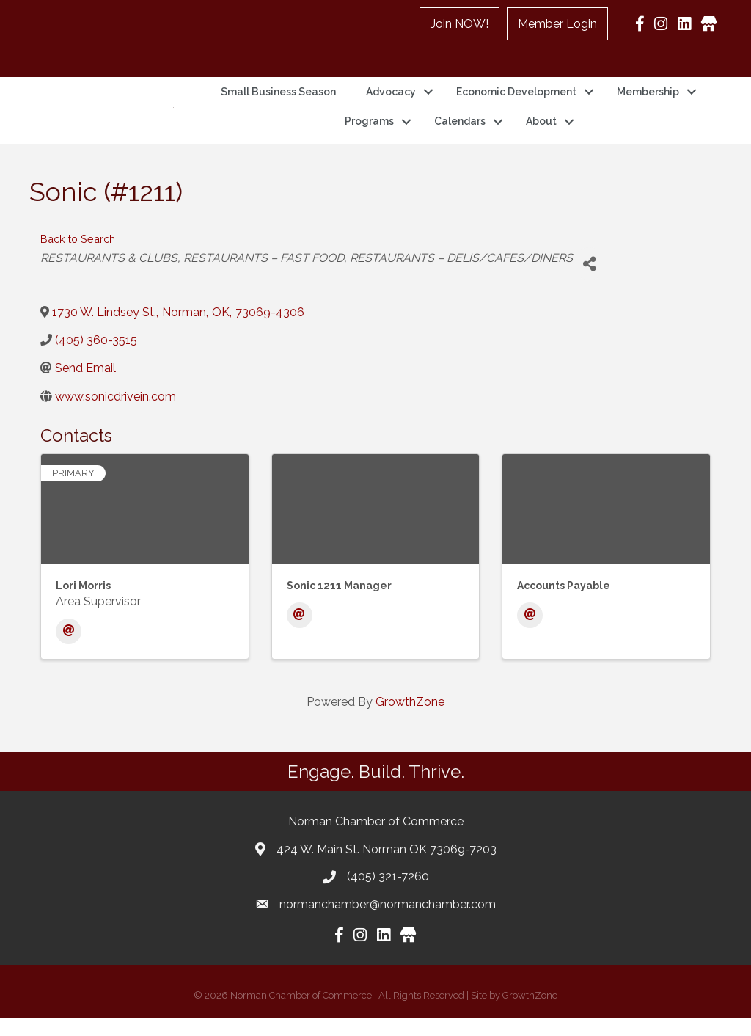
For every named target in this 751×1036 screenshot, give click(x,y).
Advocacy (391, 101)
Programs (369, 130)
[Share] (589, 282)
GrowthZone (410, 720)
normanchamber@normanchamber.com (387, 923)
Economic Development (516, 101)
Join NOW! (459, 24)
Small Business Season (278, 101)
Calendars (460, 130)
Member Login (557, 24)
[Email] (68, 650)
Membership (648, 101)
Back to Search (77, 257)
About (541, 130)
